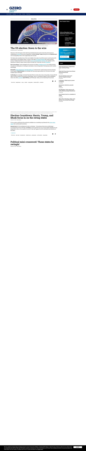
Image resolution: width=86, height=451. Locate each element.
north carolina (39, 135)
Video (20, 14)
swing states (30, 82)
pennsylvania (34, 135)
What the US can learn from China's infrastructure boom (67, 72)
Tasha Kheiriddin (20, 50)
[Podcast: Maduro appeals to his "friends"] (62, 38)
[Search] (71, 9)
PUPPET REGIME (8, 14)
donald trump (28, 135)
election (26, 82)
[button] (76, 9)
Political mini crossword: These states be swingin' (32, 143)
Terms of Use (22, 446)
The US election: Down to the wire (28, 48)
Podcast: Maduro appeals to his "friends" (69, 39)
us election (41, 82)
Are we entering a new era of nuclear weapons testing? (65, 76)
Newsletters (14, 14)
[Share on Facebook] (53, 81)
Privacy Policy (15, 446)
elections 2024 (36, 82)
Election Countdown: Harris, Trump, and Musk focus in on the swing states (32, 116)
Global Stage (28, 14)
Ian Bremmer (67, 35)
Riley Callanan (19, 119)
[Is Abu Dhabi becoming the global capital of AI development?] (62, 43)
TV (17, 14)
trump (22, 82)
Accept (78, 447)
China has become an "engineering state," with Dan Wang (67, 67)
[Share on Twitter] (55, 81)
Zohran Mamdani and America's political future (67, 33)
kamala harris (18, 82)
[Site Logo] (15, 9)
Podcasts (23, 14)
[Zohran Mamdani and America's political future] (67, 27)
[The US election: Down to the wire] (34, 32)
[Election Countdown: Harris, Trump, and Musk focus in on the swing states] (34, 99)
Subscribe (72, 56)
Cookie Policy (40, 449)
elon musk (17, 135)
